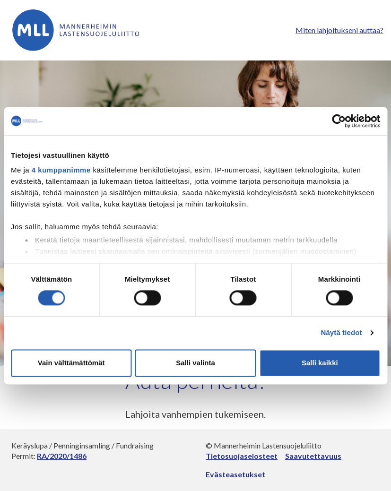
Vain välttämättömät (71, 363)
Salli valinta (195, 363)
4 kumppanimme (61, 170)
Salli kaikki (320, 363)
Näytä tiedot (341, 333)
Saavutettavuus (313, 455)
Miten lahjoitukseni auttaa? (339, 30)
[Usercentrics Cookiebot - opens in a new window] (338, 121)
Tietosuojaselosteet (242, 455)
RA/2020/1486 (62, 455)
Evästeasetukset (235, 474)
